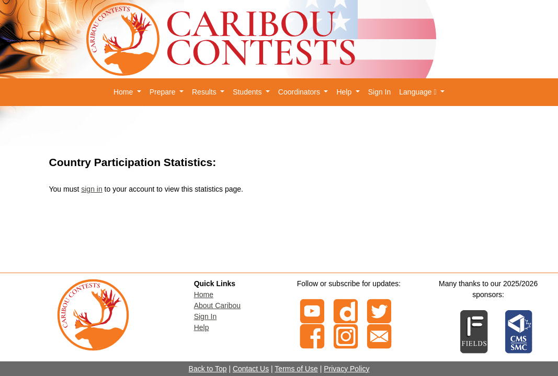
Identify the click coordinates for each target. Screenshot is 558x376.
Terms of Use (296, 369)
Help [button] (345, 92)
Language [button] (418, 92)
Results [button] (205, 92)
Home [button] (124, 92)
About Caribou (217, 305)
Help (201, 327)
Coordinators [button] (300, 92)
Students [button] (248, 92)
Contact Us (251, 369)
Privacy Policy (346, 369)
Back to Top (208, 369)
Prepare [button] (164, 92)
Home (203, 294)
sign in (91, 189)
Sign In (379, 92)
